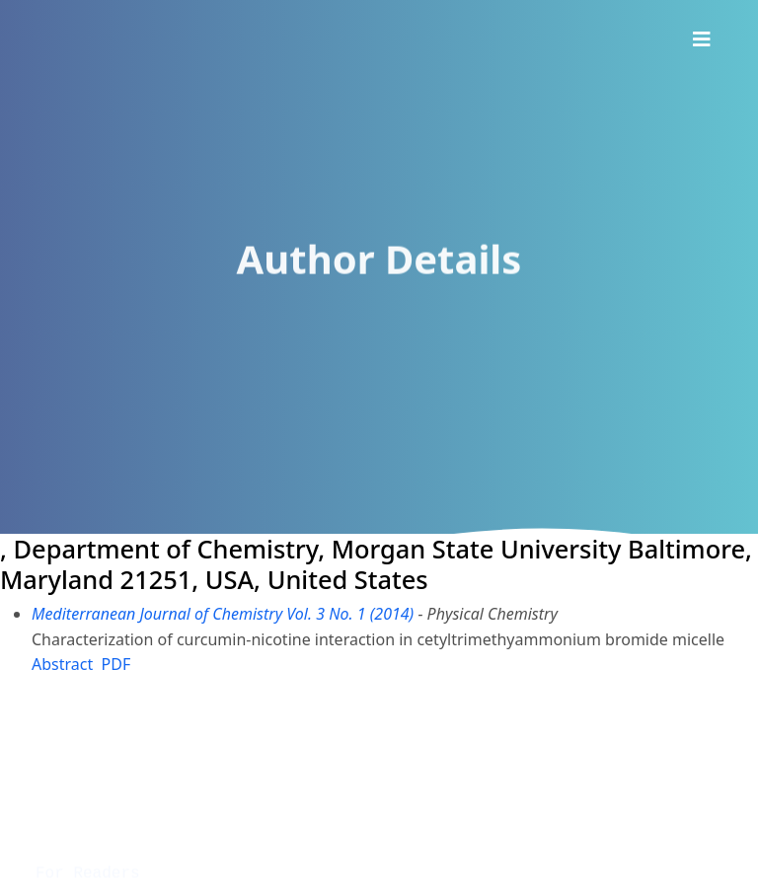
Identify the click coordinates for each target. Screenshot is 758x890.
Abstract (62, 664)
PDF (116, 664)
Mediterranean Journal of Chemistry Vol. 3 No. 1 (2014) (223, 614)
